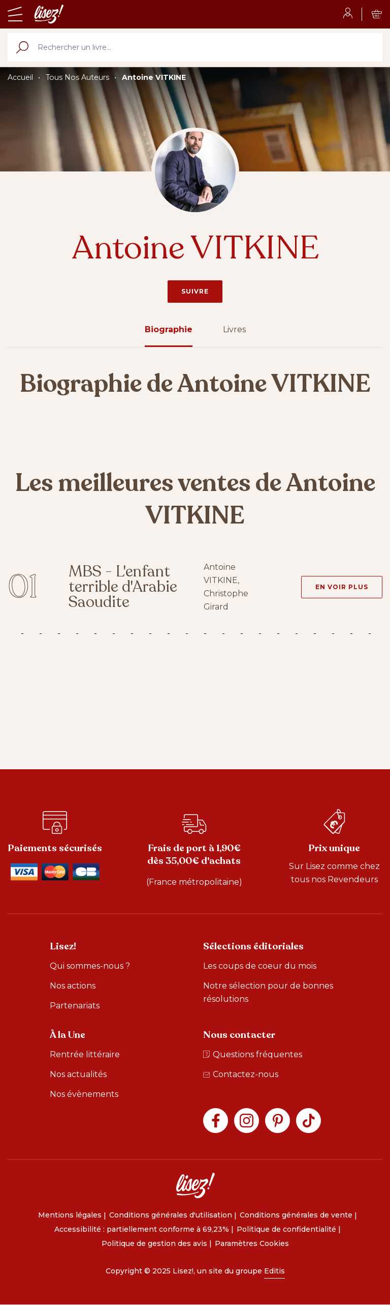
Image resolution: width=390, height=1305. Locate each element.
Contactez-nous (240, 1074)
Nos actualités (78, 1074)
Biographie (168, 329)
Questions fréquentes (252, 1054)
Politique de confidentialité (286, 1229)
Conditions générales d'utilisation (170, 1215)
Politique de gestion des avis (154, 1243)
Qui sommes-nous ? (90, 966)
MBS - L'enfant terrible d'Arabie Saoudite (123, 587)
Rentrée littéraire (85, 1054)
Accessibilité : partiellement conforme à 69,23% (141, 1229)
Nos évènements (84, 1094)
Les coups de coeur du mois (259, 966)
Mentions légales (70, 1215)
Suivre (195, 291)
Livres (234, 329)
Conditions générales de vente (296, 1215)
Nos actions (72, 986)
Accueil (20, 77)
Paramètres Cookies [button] (252, 1243)
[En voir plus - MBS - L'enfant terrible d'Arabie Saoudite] (341, 587)
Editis (274, 1270)
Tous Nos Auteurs (77, 77)
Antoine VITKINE (154, 77)
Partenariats (75, 1005)
